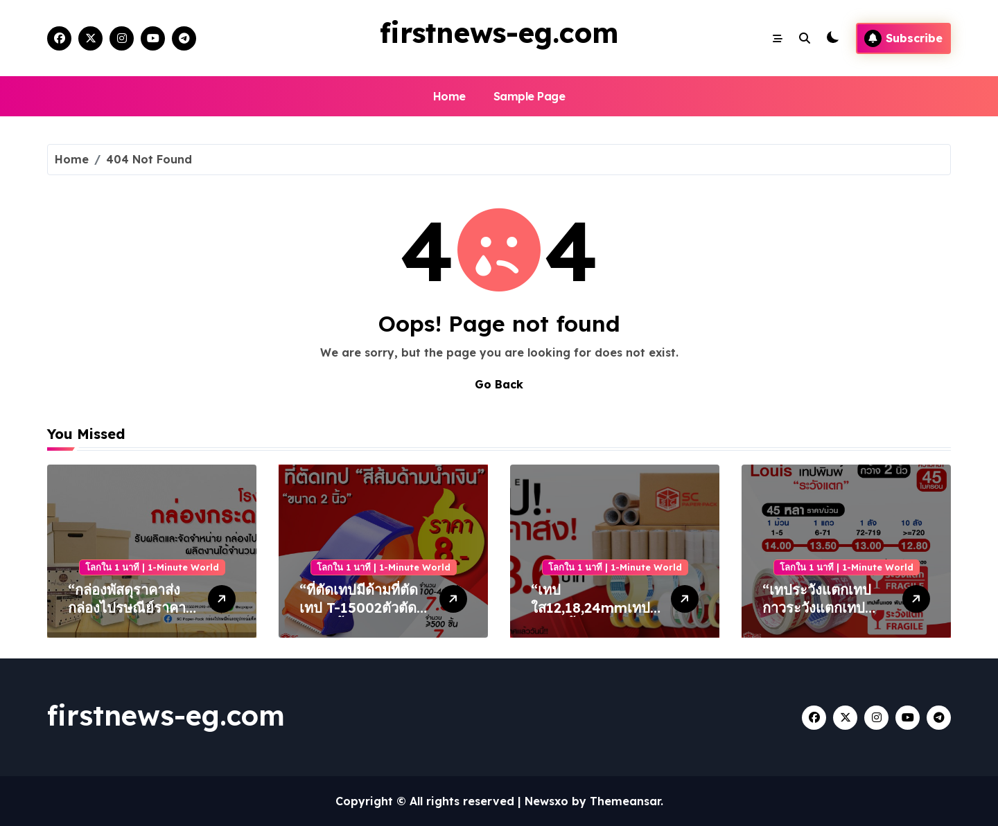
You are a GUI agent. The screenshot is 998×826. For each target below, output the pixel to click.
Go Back (499, 384)
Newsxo (546, 801)
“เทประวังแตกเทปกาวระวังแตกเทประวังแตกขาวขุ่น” (816, 607)
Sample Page (529, 96)
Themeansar (625, 801)
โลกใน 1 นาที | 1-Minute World (152, 567)
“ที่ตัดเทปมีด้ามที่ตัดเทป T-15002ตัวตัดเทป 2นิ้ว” (358, 607)
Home (449, 96)
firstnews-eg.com (499, 32)
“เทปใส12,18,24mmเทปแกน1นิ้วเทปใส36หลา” (590, 616)
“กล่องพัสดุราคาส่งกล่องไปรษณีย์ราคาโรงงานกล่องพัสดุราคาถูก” (127, 616)
